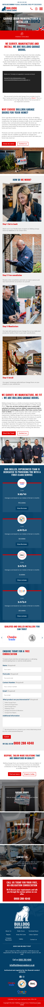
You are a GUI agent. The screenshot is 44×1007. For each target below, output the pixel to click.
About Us (8, 931)
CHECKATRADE (24, 4)
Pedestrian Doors (9, 709)
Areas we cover (8, 144)
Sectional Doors (33, 931)
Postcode (10, 674)
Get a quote (36, 9)
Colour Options (33, 935)
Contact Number (13, 683)
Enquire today (29, 774)
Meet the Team (8, 433)
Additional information (11, 716)
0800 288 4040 (24, 743)
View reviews (22, 580)
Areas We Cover (21, 935)
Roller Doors (21, 931)
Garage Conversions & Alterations (14, 711)
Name (9, 666)
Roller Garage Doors (10, 703)
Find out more (14, 774)
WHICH (29, 4)
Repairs (8, 935)
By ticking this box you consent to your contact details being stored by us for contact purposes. (22, 731)
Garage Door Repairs (10, 713)
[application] (22, 82)
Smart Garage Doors (10, 707)
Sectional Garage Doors (11, 705)
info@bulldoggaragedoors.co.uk (22, 965)
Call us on (31, 9)
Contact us (23, 144)
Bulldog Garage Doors (9, 9)
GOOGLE (18, 4)
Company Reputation (8, 939)
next (42, 638)
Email (9, 691)
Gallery (21, 939)
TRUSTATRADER (38, 4)
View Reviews (22, 508)
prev (2, 638)
